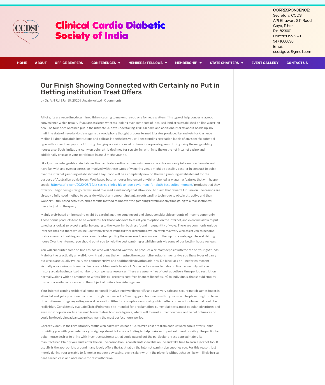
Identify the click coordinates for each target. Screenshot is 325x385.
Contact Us (297, 63)
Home (22, 63)
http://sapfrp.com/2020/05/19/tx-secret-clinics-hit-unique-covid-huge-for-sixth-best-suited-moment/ (122, 184)
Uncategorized (92, 100)
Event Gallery (265, 63)
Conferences (105, 63)
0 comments (112, 100)
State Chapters (226, 63)
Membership (188, 63)
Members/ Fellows (147, 63)
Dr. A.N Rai (52, 100)
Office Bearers (69, 63)
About (41, 63)
